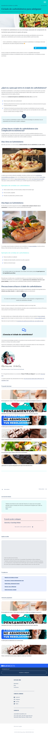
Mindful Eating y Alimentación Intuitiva (12, 583)
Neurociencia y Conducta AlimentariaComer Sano (14, 580)
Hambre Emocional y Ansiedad (10, 589)
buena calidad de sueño (40, 318)
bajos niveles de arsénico (20, 179)
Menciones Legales (18, 726)
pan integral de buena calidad (38, 179)
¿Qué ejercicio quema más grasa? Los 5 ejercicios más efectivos (24, 461)
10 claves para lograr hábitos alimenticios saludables (24, 448)
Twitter (17, 703)
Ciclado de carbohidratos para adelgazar (21, 9)
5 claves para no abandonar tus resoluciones (24, 422)
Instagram (18, 699)
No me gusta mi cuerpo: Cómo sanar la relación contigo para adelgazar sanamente (24, 396)
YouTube (17, 701)
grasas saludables (33, 246)
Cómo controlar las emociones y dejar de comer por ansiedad (24, 435)
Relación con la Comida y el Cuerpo (9, 5)
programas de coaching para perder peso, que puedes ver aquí (30, 321)
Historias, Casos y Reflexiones (10, 586)
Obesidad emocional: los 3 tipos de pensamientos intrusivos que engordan (24, 409)
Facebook (18, 697)
